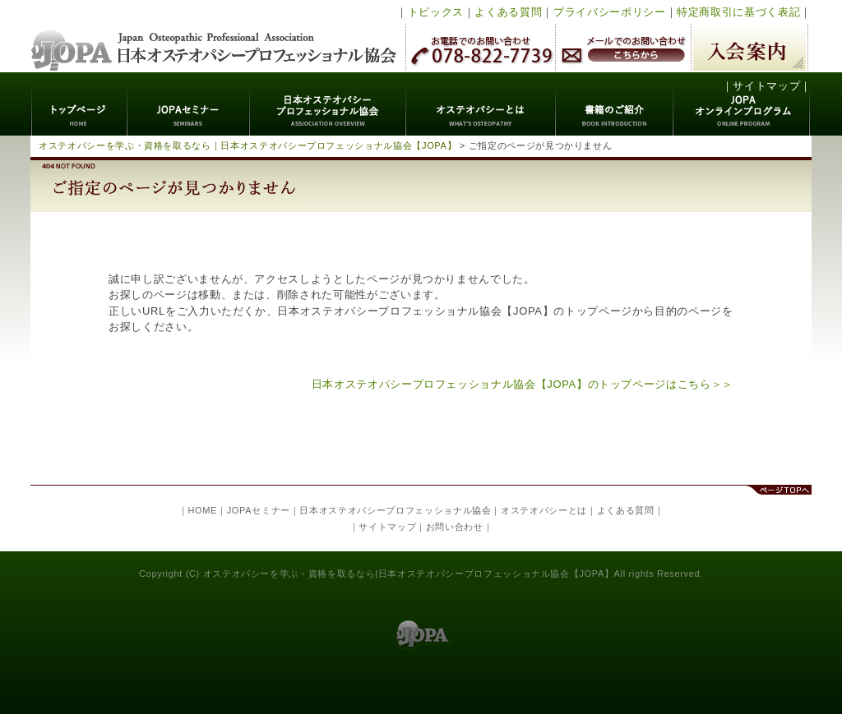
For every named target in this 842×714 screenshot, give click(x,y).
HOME (202, 510)
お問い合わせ (454, 527)
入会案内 (749, 47)
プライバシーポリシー (609, 12)
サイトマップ (766, 86)
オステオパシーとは (481, 104)
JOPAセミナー (188, 104)
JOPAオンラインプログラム (742, 104)
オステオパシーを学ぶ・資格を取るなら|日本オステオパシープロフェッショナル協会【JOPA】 (408, 573)
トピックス (436, 12)
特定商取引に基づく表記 (738, 12)
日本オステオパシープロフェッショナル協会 (214, 36)
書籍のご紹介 (614, 104)
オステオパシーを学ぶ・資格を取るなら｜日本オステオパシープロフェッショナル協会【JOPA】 (247, 145)
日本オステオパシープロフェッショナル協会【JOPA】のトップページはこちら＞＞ (522, 384)
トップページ (79, 104)
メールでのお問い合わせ (623, 47)
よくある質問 (508, 12)
